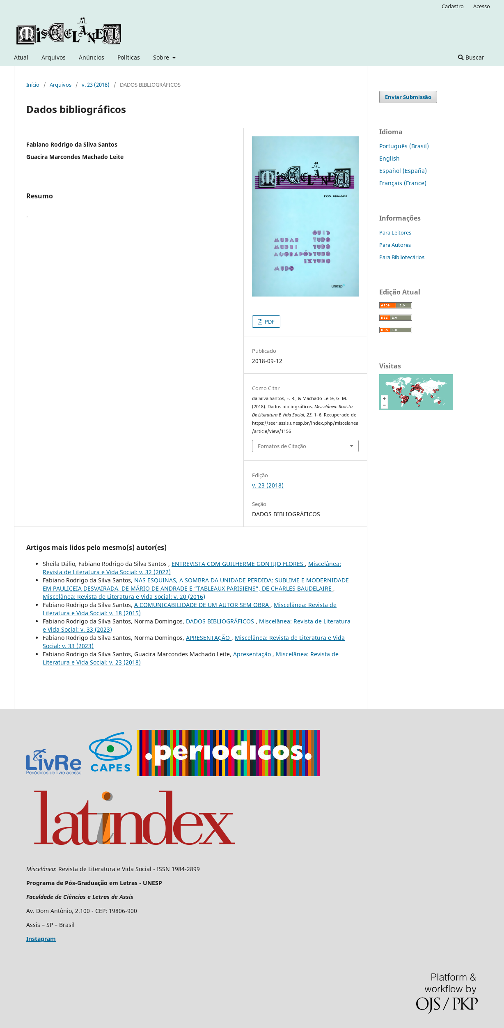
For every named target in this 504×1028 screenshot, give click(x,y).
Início (32, 84)
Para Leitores (395, 232)
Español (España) (403, 171)
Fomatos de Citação (282, 446)
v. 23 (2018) (96, 84)
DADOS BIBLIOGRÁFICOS (221, 621)
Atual (21, 57)
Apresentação (253, 654)
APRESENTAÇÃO (208, 638)
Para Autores (395, 244)
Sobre (162, 57)
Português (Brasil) (404, 146)
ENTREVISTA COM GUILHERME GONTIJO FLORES (238, 564)
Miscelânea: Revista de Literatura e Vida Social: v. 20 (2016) (124, 596)
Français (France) (402, 183)
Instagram (41, 939)
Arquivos (53, 57)
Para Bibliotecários (401, 257)
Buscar (471, 57)
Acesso (481, 6)
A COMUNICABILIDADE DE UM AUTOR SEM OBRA (202, 605)
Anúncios (91, 57)
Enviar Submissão (408, 97)
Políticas (128, 57)
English (389, 158)
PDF (269, 321)
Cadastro (453, 6)
